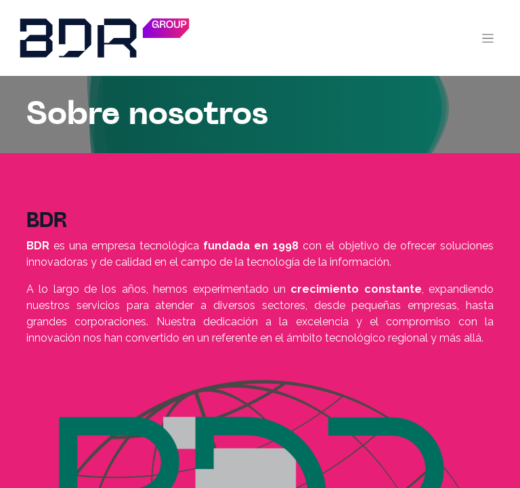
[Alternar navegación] (488, 38)
